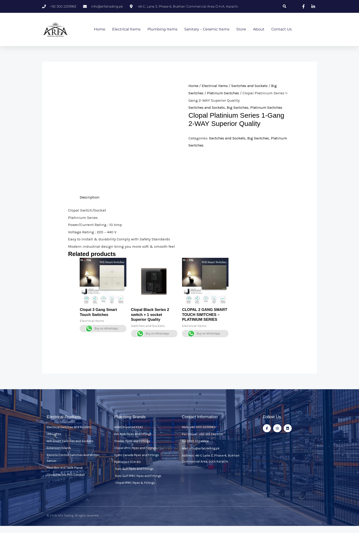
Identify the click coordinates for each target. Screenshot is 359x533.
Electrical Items (126, 29)
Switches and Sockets (253, 86)
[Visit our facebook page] (304, 6)
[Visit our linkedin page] (313, 6)
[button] (284, 6)
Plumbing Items (162, 29)
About (258, 29)
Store (241, 29)
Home (99, 29)
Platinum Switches (225, 93)
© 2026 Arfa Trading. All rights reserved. (73, 522)
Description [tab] (90, 197)
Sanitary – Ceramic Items (206, 29)
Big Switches (240, 107)
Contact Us (281, 29)
